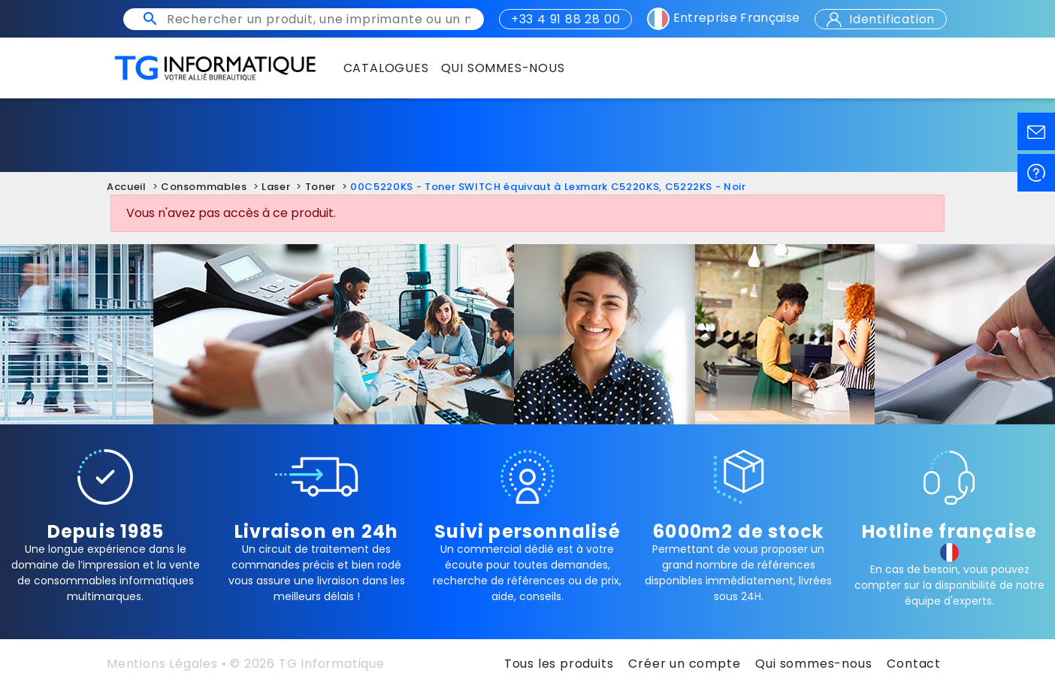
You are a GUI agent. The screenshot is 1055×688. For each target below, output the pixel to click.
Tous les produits (559, 663)
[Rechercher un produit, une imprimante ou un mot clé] (318, 19)
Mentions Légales (162, 663)
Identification (881, 19)
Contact (914, 663)
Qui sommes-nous (813, 663)
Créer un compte (684, 663)
